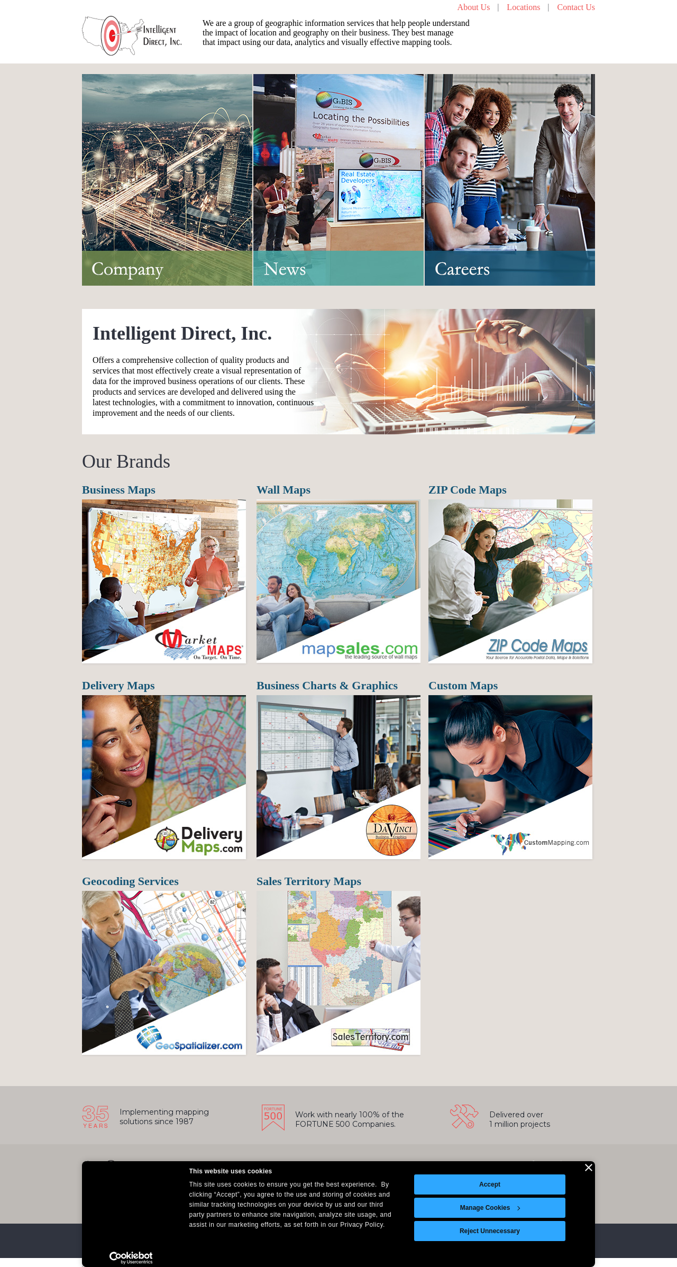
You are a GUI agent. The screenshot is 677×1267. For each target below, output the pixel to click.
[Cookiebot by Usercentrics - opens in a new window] (131, 1258)
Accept (489, 1184)
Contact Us (576, 7)
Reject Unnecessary (490, 1231)
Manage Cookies (490, 1207)
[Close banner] (588, 1167)
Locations (523, 7)
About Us (474, 7)
